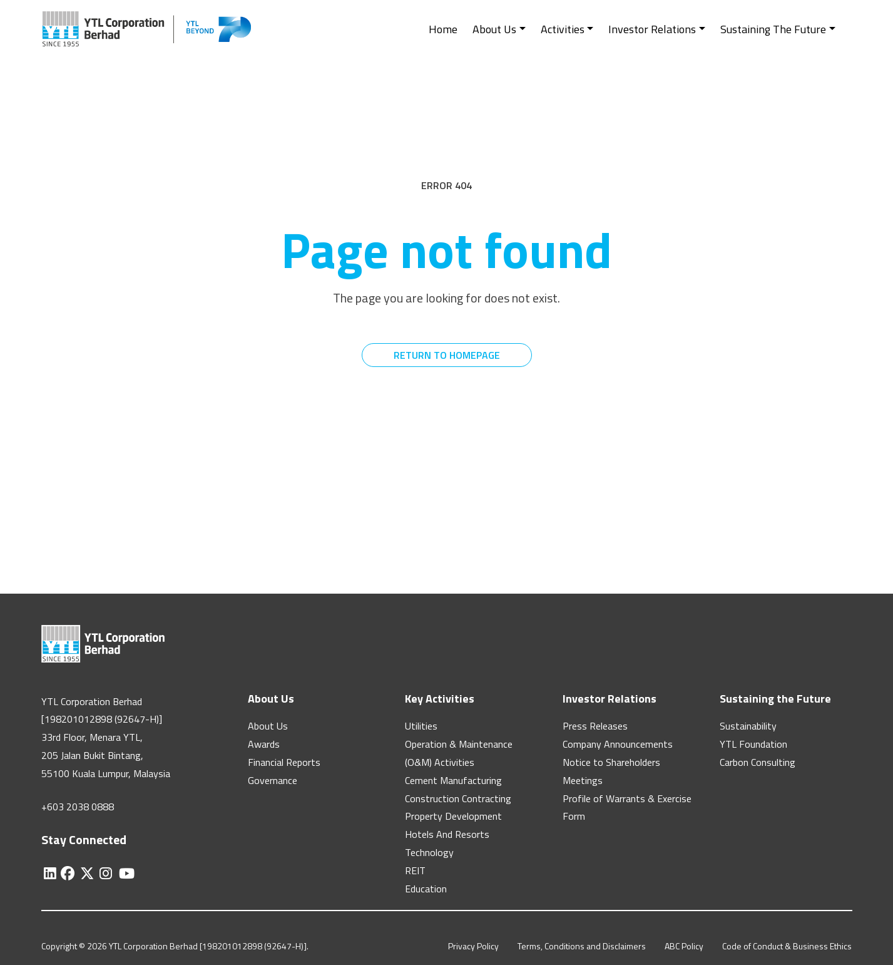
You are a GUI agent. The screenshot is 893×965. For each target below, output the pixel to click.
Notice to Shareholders (611, 762)
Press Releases (595, 725)
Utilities (421, 725)
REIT (415, 870)
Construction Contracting (458, 798)
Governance (272, 780)
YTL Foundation (753, 743)
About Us (268, 725)
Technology (429, 852)
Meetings (583, 780)
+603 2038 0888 (77, 806)
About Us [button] (494, 29)
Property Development (453, 815)
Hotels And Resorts (447, 834)
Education (426, 888)
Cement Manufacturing (453, 780)
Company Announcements (618, 743)
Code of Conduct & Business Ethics (787, 945)
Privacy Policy (473, 945)
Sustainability (748, 725)
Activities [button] (562, 29)
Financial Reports (284, 762)
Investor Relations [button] (652, 29)
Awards (264, 743)
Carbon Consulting (757, 762)
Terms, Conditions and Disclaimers (582, 945)
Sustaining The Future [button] (773, 29)
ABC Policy (684, 945)
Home (443, 29)
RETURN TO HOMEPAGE (447, 355)
